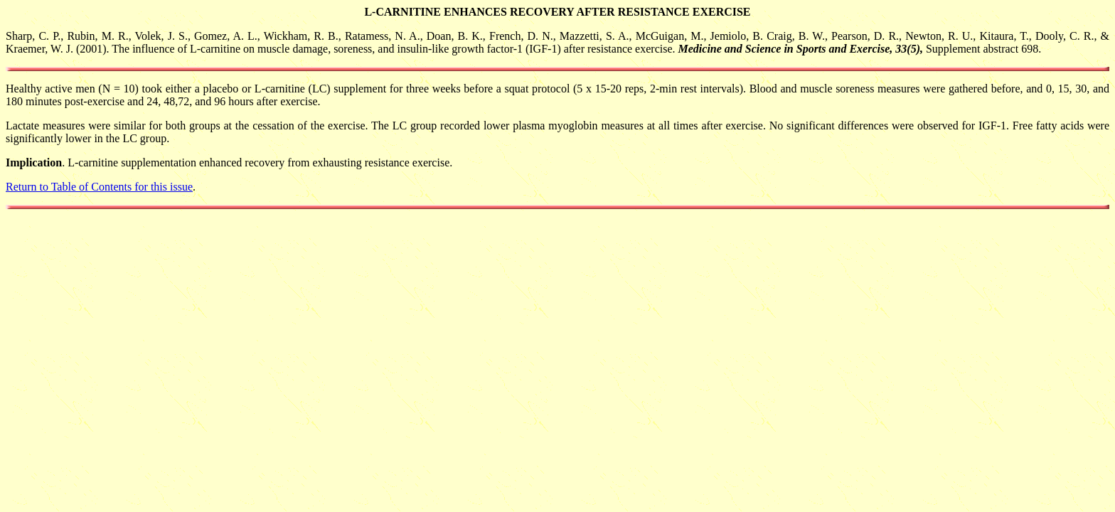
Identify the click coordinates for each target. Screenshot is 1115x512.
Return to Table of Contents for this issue (99, 187)
